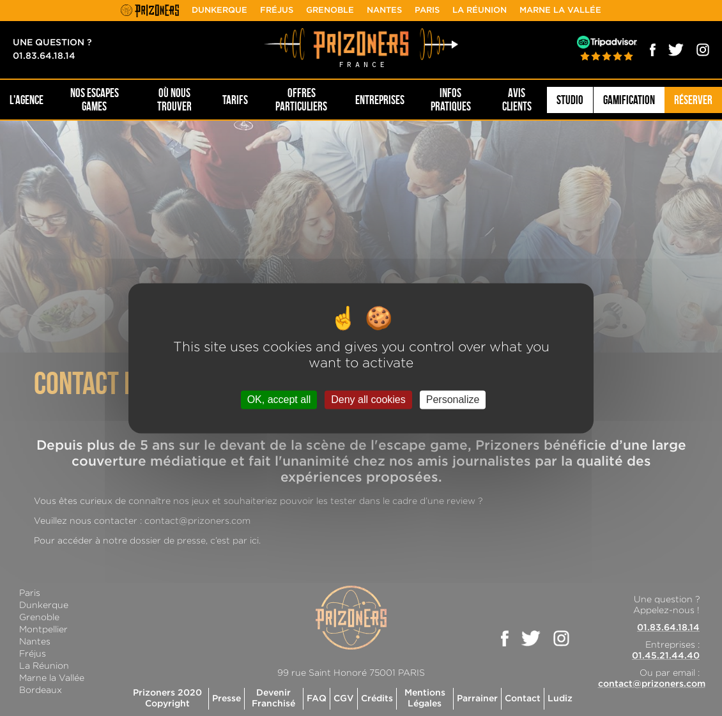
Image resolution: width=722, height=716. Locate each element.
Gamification (629, 100)
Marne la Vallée (560, 10)
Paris (427, 10)
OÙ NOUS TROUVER (174, 99)
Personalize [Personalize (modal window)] (453, 399)
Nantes (384, 10)
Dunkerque (219, 10)
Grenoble (330, 10)
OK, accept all (279, 399)
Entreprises (379, 100)
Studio (570, 100)
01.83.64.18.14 (44, 56)
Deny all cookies (368, 399)
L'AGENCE (26, 100)
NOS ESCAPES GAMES (94, 99)
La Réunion (479, 10)
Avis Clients (517, 99)
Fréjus (276, 10)
